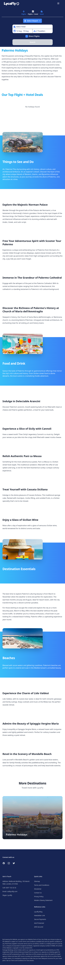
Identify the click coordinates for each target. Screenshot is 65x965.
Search (32, 42)
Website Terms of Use (34, 939)
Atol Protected (39, 923)
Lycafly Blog (38, 912)
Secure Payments (40, 919)
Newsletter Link (39, 915)
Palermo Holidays (16, 834)
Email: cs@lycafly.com (10, 891)
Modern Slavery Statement (43, 900)
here (43, 941)
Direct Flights (34, 36)
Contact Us (38, 893)
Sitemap (37, 881)
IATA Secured (38, 927)
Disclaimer (37, 889)
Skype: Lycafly (7, 895)
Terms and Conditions (41, 885)
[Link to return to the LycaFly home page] (11, 3)
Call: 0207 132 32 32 (9, 888)
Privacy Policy (38, 896)
